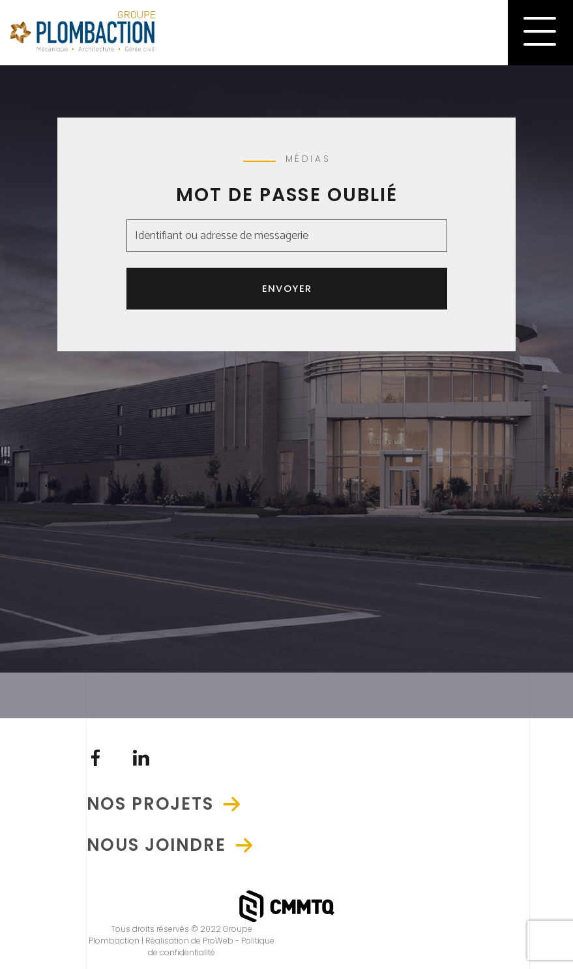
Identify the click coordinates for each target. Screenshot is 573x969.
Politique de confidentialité (211, 946)
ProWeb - (222, 940)
